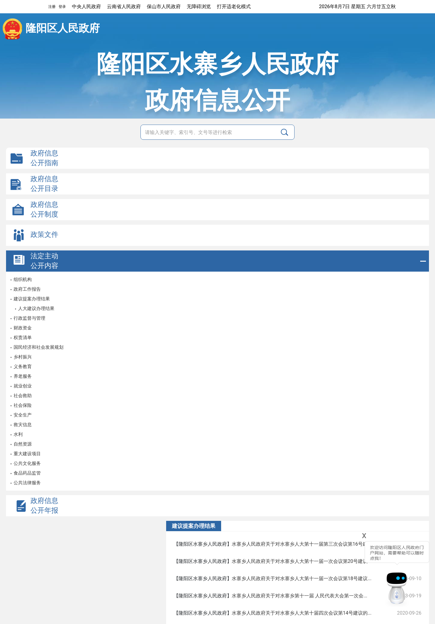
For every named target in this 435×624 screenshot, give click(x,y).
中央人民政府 (86, 6)
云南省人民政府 (124, 6)
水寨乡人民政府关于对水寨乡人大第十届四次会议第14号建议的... (302, 613)
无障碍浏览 (199, 6)
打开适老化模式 (234, 6)
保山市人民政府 (164, 6)
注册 (52, 7)
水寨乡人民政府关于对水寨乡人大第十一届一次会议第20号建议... (302, 561)
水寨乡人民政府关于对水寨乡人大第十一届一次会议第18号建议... (302, 578)
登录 (62, 7)
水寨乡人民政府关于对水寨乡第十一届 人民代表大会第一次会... (299, 596)
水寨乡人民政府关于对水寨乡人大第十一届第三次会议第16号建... (302, 544)
